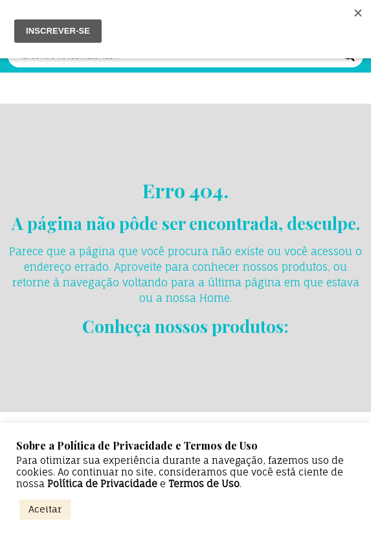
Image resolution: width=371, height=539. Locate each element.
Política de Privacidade (102, 484)
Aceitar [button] (45, 508)
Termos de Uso (204, 484)
